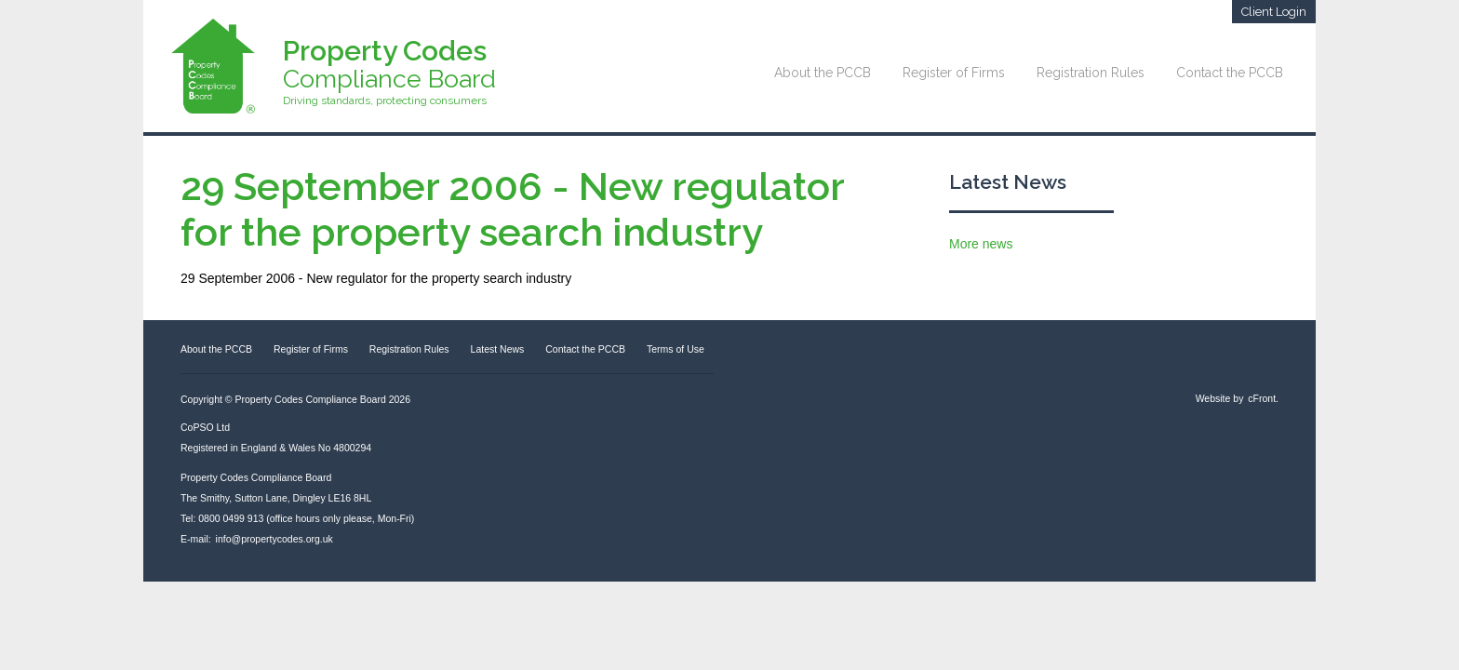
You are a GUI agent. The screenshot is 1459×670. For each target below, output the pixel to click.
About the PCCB (822, 72)
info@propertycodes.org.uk (274, 538)
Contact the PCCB (1229, 72)
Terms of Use (675, 349)
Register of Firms (954, 72)
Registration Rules (1090, 72)
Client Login (1273, 12)
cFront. (1263, 398)
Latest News (1007, 182)
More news (980, 243)
